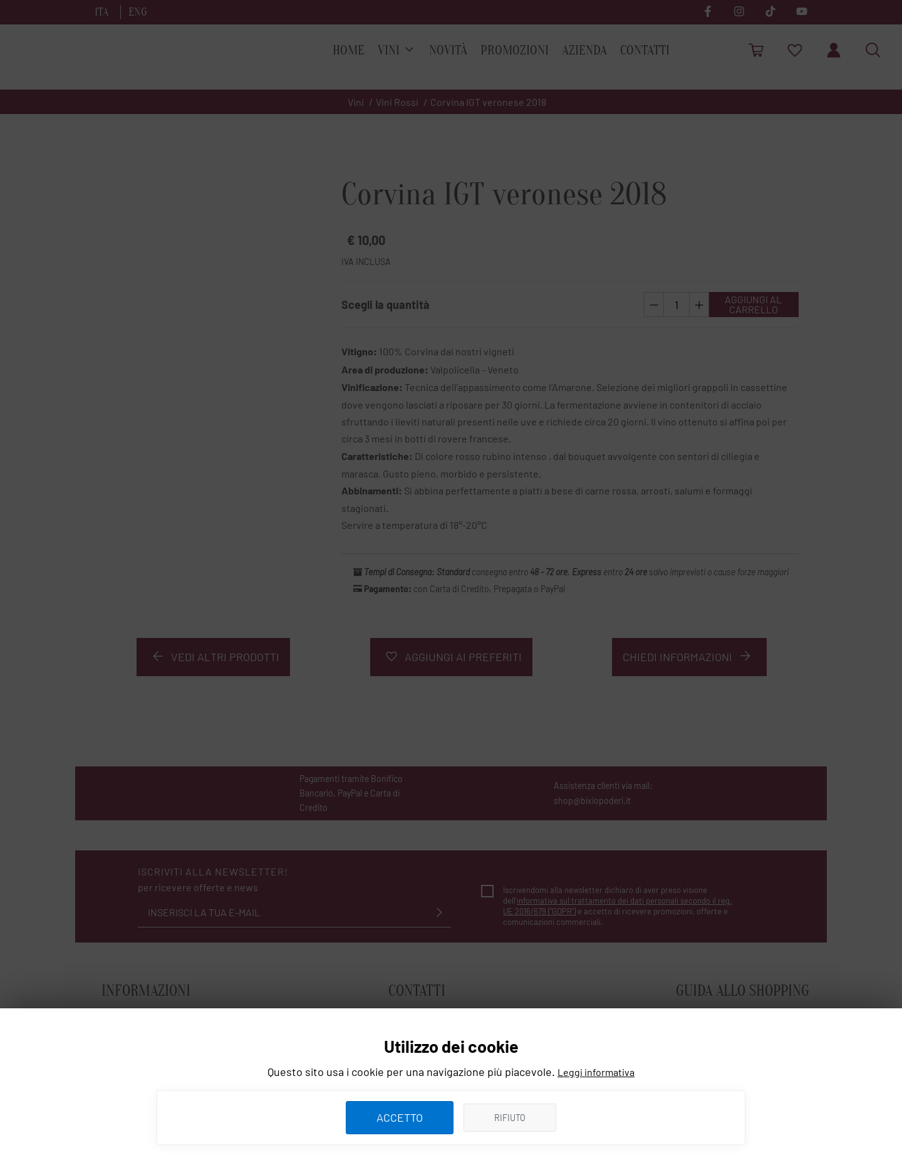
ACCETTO (399, 1117)
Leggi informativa (596, 1072)
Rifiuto (510, 1117)
